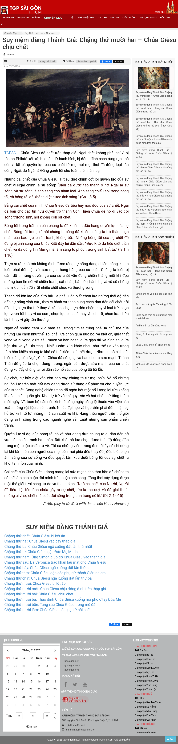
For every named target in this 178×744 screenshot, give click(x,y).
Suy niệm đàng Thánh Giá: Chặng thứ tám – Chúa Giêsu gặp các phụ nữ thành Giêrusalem (154, 181)
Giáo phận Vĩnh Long (146, 685)
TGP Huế (139, 698)
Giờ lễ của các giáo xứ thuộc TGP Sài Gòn (92, 648)
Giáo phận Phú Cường (146, 680)
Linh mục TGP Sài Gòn (77, 642)
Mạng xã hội (71, 675)
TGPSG (10, 153)
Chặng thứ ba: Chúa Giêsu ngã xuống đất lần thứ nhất (48, 546)
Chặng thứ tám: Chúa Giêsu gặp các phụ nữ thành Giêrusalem (55, 573)
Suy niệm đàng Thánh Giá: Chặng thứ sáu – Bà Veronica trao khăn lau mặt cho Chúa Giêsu (154, 210)
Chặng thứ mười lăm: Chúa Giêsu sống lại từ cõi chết (47, 610)
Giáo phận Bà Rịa (144, 654)
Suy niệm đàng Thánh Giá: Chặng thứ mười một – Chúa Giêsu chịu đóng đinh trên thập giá (154, 139)
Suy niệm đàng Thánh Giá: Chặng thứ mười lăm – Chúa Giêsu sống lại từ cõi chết (154, 96)
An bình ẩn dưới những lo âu (151, 325)
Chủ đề (33, 61)
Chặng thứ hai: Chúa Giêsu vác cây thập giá (39, 541)
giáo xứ (102, 17)
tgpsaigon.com (72, 665)
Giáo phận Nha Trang (146, 711)
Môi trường (129, 17)
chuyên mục (53, 17)
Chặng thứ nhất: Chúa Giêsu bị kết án (34, 536)
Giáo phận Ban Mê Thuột (148, 702)
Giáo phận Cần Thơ (145, 659)
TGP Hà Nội (141, 728)
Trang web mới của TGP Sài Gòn (84, 655)
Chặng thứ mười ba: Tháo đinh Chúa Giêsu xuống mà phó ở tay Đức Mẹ (62, 599)
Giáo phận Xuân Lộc (145, 689)
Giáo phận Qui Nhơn (145, 719)
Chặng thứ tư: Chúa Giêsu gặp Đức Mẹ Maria (41, 552)
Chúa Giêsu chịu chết (86, 61)
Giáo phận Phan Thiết (146, 676)
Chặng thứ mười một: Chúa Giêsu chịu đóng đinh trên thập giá (55, 589)
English (159, 12)
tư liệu (70, 17)
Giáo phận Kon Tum (145, 715)
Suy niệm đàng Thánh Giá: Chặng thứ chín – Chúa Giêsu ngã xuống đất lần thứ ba (154, 167)
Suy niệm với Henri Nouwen (40, 33)
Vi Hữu (10, 54)
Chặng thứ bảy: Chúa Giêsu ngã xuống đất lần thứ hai (47, 568)
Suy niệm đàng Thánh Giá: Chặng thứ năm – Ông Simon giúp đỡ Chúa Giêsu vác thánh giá (154, 224)
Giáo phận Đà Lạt (144, 663)
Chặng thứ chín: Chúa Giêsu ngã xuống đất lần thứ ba (48, 578)
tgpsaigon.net (71, 661)
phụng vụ (23, 17)
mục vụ (114, 17)
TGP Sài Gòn (141, 650)
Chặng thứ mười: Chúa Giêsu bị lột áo (35, 583)
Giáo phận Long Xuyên (147, 667)
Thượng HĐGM (148, 17)
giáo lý (36, 17)
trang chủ (7, 17)
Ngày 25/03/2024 (11, 66)
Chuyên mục (11, 33)
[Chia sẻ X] (118, 61)
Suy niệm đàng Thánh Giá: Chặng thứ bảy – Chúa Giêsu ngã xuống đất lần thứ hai (154, 195)
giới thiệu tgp (86, 17)
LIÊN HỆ (67, 710)
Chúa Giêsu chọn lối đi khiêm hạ (153, 344)
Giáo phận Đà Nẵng (145, 706)
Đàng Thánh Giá (47, 61)
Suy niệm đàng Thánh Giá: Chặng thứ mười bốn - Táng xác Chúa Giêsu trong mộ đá (154, 108)
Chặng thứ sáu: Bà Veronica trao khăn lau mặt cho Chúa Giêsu (55, 562)
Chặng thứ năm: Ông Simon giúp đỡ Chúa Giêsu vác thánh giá (54, 557)
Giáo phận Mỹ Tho (144, 672)
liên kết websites (145, 640)
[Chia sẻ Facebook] (106, 61)
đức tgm (165, 17)
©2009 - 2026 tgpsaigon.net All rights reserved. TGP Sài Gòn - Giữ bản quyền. (89, 739)
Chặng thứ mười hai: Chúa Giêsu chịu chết (38, 594)
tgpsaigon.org (71, 669)
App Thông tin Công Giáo (79, 691)
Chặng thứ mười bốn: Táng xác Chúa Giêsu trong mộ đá (49, 604)
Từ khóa (70, 61)
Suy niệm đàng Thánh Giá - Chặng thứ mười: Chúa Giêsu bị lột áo (154, 153)
